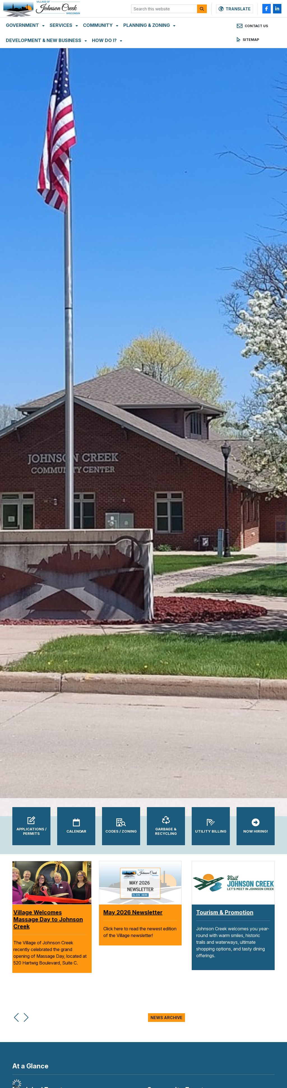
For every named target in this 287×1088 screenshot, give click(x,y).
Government (23, 35)
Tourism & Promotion (224, 912)
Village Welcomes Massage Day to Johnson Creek (51, 919)
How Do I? (105, 50)
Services (61, 35)
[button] (16, 1014)
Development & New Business (44, 50)
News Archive (166, 1017)
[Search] (202, 13)
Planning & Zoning (147, 35)
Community (98, 35)
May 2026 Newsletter (136, 912)
